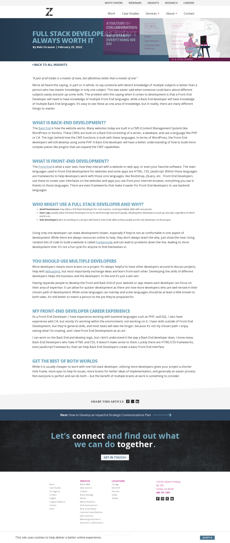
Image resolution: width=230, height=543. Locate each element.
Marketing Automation (90, 519)
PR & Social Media (88, 509)
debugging (52, 271)
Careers (188, 2)
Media (83, 498)
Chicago (115, 484)
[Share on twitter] (132, 401)
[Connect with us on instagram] (162, 498)
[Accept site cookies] (207, 538)
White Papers (114, 2)
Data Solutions (86, 516)
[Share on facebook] (128, 401)
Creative (84, 491)
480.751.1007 (163, 492)
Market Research (87, 502)
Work (111, 13)
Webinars (135, 2)
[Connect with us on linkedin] (172, 498)
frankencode (104, 242)
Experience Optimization (91, 522)
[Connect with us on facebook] (158, 498)
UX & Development (89, 505)
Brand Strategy (86, 495)
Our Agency (54, 491)
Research (171, 2)
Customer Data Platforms (91, 512)
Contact (189, 13)
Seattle (115, 498)
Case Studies (130, 13)
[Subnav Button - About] (172, 13)
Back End (44, 128)
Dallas (114, 495)
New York (116, 488)
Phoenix (115, 491)
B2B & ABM (85, 484)
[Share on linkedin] (137, 401)
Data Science (86, 488)
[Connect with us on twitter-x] (167, 498)
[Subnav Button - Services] (152, 13)
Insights (153, 2)
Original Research (57, 502)
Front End (45, 167)
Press (51, 509)
